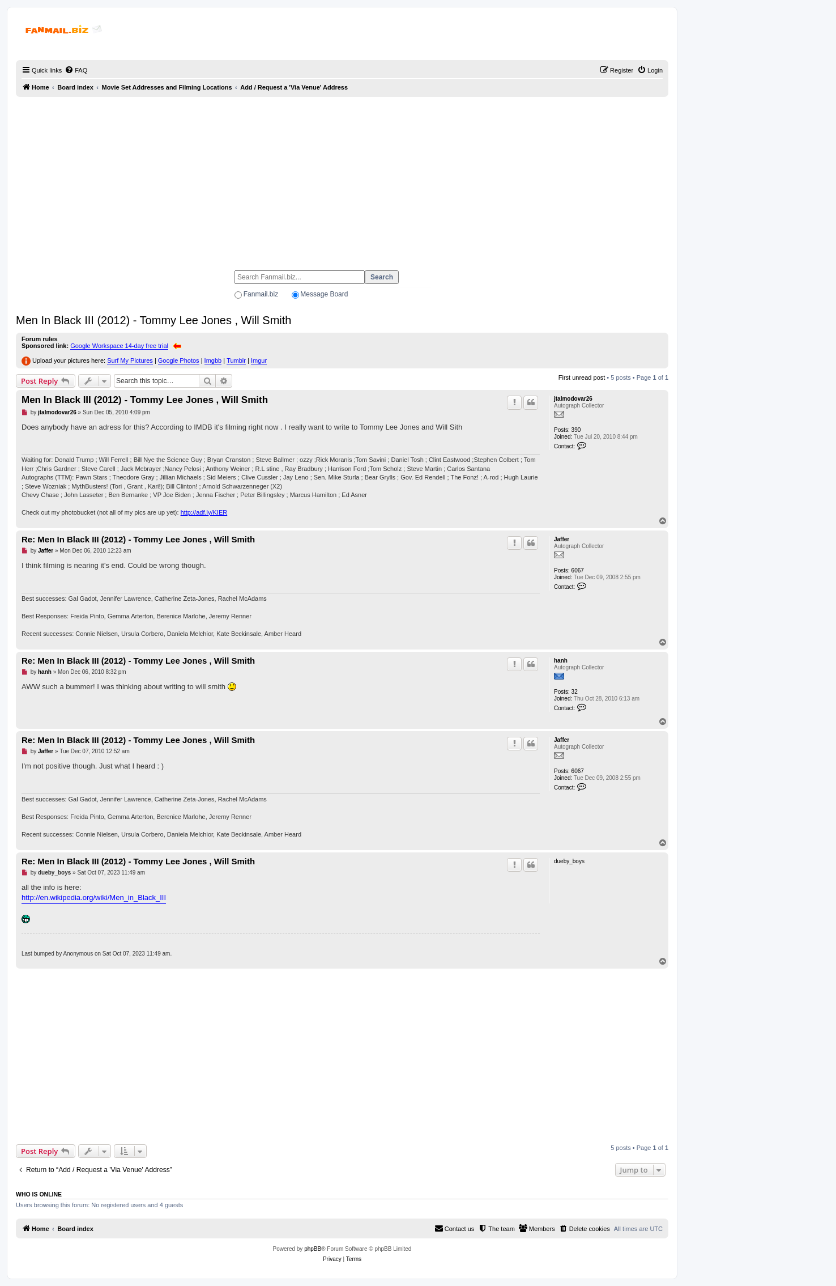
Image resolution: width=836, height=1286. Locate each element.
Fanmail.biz (261, 294)
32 (574, 692)
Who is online (39, 1194)
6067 (577, 570)
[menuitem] (76, 70)
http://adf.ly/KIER (204, 512)
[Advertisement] (342, 178)
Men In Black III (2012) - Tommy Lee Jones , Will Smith (153, 320)
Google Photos (178, 360)
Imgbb (213, 360)
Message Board (324, 294)
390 (576, 430)
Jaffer (561, 539)
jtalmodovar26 (573, 399)
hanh (561, 660)
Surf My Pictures (130, 360)
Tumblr (236, 360)
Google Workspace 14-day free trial (119, 345)
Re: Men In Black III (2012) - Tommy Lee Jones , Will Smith (138, 539)
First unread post (581, 377)
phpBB (312, 1249)
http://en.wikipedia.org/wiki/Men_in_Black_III (94, 897)
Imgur (259, 360)
